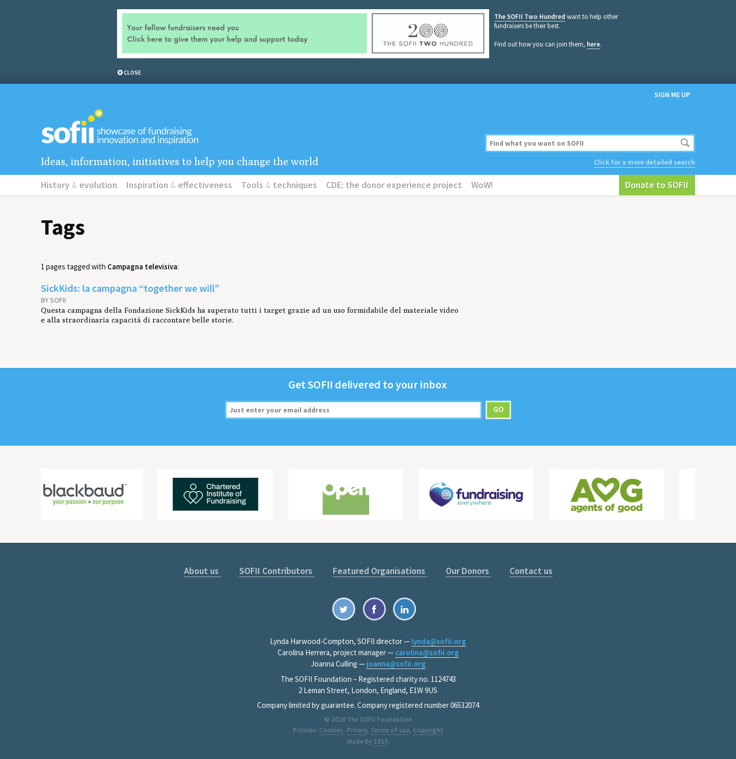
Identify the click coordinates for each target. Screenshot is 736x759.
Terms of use (390, 730)
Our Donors (468, 571)
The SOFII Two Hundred (529, 16)
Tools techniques (279, 185)
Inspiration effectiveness (179, 185)
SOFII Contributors (276, 571)
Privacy (357, 730)
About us (202, 571)
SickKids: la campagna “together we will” (130, 288)
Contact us (531, 571)
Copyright (428, 730)
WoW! (482, 185)
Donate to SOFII (656, 185)
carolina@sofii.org (427, 652)
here (593, 44)
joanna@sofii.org (396, 664)
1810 (381, 741)
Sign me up (672, 94)
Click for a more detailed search (644, 162)
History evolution (79, 185)
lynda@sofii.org (438, 641)
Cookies (331, 730)
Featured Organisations (380, 571)
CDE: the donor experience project (394, 185)
